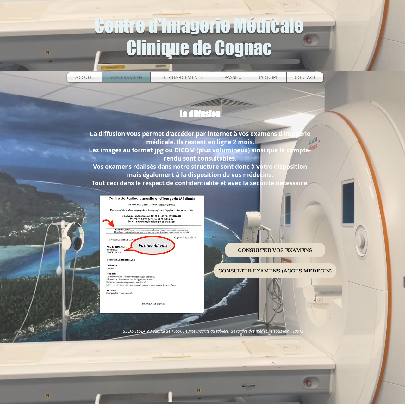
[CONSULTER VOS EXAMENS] (275, 250)
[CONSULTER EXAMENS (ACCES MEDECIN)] (275, 270)
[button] (231, 77)
